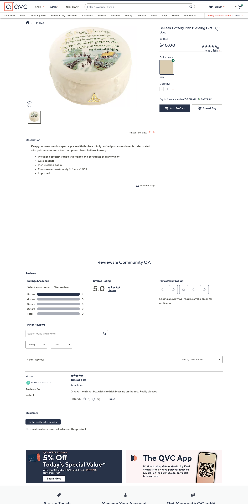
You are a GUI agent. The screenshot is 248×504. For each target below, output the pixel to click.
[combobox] (136, 7)
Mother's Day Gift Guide (63, 15)
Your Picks (9, 15)
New (22, 15)
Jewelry (141, 15)
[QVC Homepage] (27, 23)
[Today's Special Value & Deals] (225, 15)
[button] (212, 6)
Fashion (115, 15)
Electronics (190, 15)
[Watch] (53, 6)
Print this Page (147, 185)
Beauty (128, 15)
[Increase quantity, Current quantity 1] (173, 89)
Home (175, 15)
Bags (164, 15)
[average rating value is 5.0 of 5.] (207, 47)
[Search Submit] (191, 7)
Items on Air (72, 6)
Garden (102, 15)
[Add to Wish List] (217, 29)
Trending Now (38, 15)
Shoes (154, 15)
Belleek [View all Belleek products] (163, 38)
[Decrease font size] (154, 132)
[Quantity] (167, 89)
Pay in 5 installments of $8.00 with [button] (185, 99)
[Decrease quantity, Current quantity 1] (161, 89)
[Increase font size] (149, 132)
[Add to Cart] (174, 108)
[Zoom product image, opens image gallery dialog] (29, 104)
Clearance (87, 15)
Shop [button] (38, 6)
